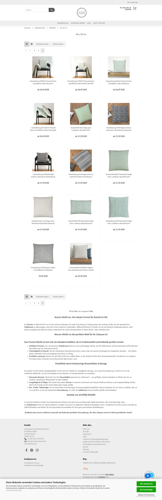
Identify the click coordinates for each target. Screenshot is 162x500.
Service (85, 447)
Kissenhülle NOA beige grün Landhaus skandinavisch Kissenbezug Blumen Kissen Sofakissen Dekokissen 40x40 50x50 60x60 (81, 129)
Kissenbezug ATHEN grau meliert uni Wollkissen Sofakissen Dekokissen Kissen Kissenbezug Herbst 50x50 (43, 269)
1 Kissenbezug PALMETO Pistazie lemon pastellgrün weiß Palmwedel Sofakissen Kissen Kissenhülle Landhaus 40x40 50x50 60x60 (43, 129)
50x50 (42, 324)
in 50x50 (112, 371)
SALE (89, 23)
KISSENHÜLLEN (62, 23)
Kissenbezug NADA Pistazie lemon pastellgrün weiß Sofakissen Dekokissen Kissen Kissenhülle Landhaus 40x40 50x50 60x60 (119, 82)
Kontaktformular (30, 444)
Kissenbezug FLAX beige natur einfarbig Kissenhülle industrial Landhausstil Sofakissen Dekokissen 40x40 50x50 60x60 (43, 222)
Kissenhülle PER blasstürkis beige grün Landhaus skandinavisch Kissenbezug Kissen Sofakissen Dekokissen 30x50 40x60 (80, 222)
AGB (84, 437)
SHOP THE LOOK (99, 23)
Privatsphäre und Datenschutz (94, 444)
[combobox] (43, 44)
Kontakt (86, 432)
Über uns (86, 429)
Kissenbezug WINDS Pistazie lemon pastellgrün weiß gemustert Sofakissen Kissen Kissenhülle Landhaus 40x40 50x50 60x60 (43, 82)
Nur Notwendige (146, 490)
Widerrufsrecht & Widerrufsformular (96, 442)
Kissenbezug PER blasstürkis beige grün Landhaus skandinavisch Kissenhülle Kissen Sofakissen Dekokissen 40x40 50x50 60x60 (119, 222)
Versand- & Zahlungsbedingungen (95, 439)
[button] (26, 44)
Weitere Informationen (146, 495)
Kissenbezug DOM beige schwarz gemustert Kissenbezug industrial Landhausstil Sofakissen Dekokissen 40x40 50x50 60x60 (118, 129)
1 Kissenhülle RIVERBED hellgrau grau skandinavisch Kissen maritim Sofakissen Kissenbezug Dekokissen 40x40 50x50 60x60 (81, 269)
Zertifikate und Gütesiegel (33, 465)
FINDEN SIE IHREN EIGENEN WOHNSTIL (99, 463)
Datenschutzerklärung (13, 490)
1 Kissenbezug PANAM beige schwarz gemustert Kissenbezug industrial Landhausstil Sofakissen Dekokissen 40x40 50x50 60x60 (43, 175)
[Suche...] (52, 10)
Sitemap (86, 449)
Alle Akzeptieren (146, 484)
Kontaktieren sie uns (32, 463)
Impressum (87, 434)
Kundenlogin (132, 2)
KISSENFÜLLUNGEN (78, 23)
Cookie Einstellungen (90, 452)
